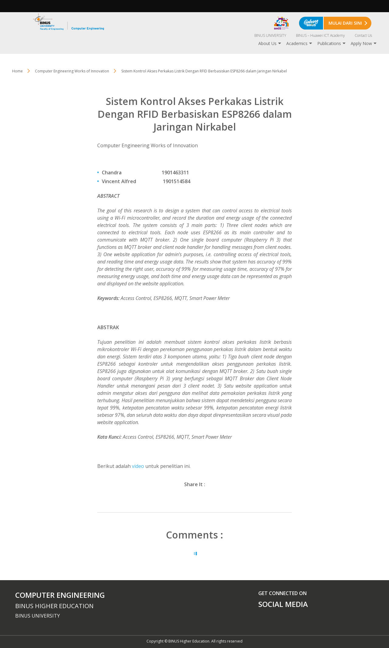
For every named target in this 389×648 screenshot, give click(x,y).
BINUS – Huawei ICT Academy (320, 35)
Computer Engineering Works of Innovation (72, 71)
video (138, 466)
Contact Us (363, 35)
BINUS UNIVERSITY (270, 35)
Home (17, 71)
